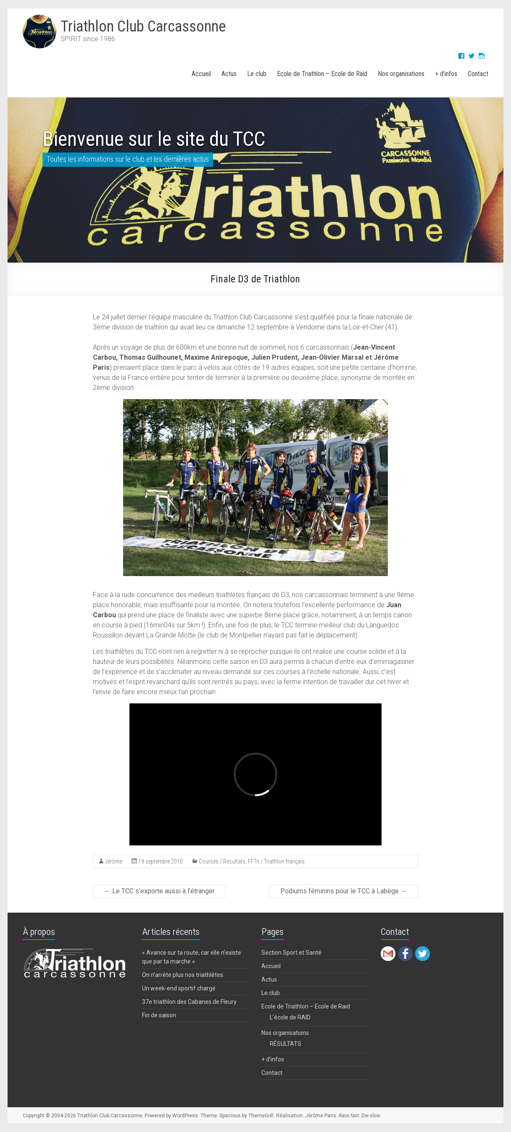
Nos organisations (401, 74)
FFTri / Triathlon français (276, 861)
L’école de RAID (290, 1017)
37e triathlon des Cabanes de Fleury (189, 1001)
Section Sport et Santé (291, 952)
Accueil (201, 74)
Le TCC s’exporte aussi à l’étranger (159, 891)
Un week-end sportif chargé (179, 988)
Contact (478, 74)
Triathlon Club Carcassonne (143, 26)
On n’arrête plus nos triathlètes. (183, 974)
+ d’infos (446, 74)
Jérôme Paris (320, 1116)
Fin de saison (159, 1015)
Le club (256, 74)
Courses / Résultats (222, 861)
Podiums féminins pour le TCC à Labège (343, 891)
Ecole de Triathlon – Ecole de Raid (322, 74)
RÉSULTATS (285, 1043)
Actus (229, 74)
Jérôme (113, 861)
